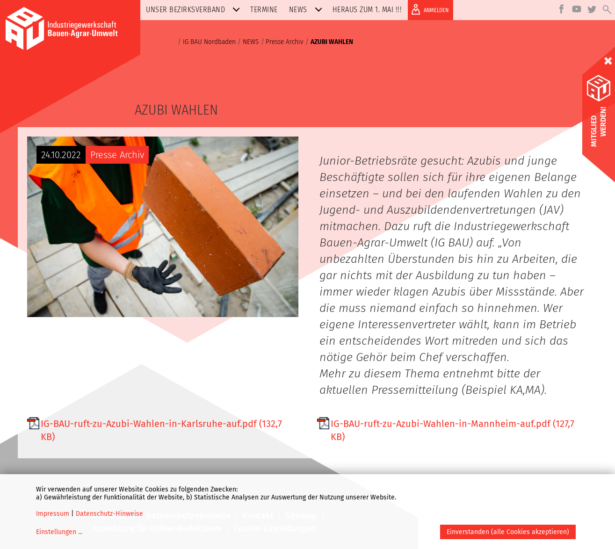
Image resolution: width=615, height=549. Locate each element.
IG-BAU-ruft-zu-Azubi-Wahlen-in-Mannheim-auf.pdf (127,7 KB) (452, 430)
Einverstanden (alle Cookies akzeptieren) (508, 532)
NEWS (307, 9)
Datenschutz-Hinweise (109, 514)
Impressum (52, 514)
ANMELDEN (428, 9)
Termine (264, 9)
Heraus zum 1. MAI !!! (367, 9)
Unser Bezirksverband (195, 9)
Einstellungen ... (59, 532)
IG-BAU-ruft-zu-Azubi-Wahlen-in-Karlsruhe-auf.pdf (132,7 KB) (161, 430)
